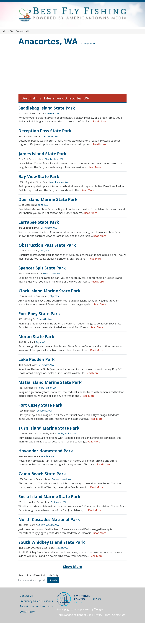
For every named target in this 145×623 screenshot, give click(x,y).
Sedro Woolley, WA (49, 524)
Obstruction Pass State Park (47, 245)
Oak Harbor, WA (50, 136)
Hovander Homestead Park (45, 451)
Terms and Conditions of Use (74, 615)
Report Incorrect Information (37, 606)
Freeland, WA (61, 547)
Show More (72, 566)
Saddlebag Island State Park (46, 108)
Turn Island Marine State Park (48, 428)
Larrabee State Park (38, 222)
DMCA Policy (27, 611)
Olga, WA (43, 204)
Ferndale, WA (47, 456)
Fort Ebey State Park (39, 313)
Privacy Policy (102, 615)
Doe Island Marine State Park (48, 199)
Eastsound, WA (58, 502)
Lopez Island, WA (52, 273)
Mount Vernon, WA (59, 182)
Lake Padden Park (36, 359)
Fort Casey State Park (40, 405)
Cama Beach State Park (42, 474)
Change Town (88, 43)
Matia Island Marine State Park (50, 382)
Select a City (7, 31)
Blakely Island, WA (54, 159)
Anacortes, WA (48, 41)
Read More (99, 121)
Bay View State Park (38, 176)
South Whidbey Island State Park (51, 542)
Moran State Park (36, 336)
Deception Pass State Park (45, 131)
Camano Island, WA (62, 479)
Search (53, 580)
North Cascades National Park (49, 519)
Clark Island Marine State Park (49, 291)
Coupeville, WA (44, 319)
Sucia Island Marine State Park (49, 496)
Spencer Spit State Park (42, 268)
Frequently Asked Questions (36, 601)
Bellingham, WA (49, 227)
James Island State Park (42, 153)
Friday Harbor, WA (47, 387)
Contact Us (26, 595)
